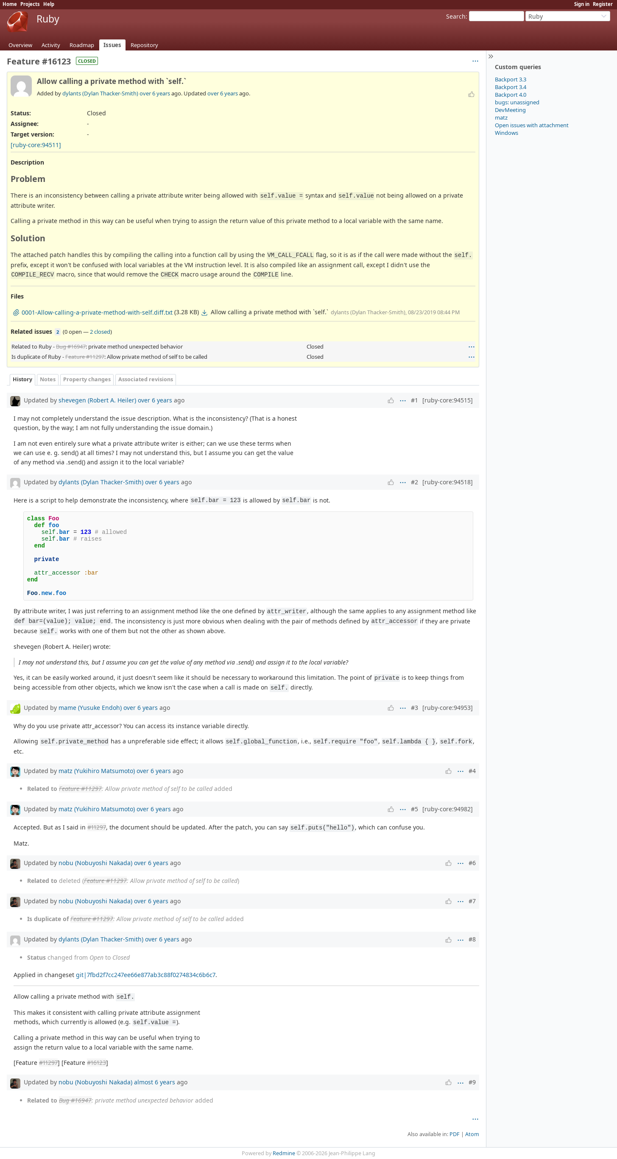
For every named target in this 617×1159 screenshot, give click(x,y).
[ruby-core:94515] (447, 400)
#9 (472, 1082)
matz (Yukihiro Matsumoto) (97, 771)
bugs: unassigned (517, 102)
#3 (414, 708)
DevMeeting (510, 110)
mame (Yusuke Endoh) (90, 708)
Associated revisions (145, 379)
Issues (112, 45)
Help (48, 4)
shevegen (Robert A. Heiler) (97, 400)
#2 (414, 482)
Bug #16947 (71, 346)
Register (603, 4)
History (22, 379)
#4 (472, 771)
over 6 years (155, 93)
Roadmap (82, 45)
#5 (414, 809)
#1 (414, 400)
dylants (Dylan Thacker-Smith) (100, 93)
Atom (472, 1134)
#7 (472, 901)
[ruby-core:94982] (447, 809)
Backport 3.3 (510, 79)
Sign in (581, 4)
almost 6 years (154, 1082)
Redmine (284, 1153)
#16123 (96, 1062)
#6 (472, 863)
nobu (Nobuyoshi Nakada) (95, 863)
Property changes (87, 379)
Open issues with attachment (532, 125)
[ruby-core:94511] (36, 145)
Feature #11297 (84, 356)
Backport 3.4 (510, 87)
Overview (20, 45)
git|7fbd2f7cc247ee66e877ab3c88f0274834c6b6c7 (145, 975)
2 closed (100, 331)
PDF (454, 1134)
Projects (30, 4)
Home (10, 4)
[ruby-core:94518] (447, 482)
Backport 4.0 (510, 94)
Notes (48, 379)
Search (456, 16)
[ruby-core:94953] (447, 708)
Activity (51, 45)
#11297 (96, 827)
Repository (144, 45)
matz (501, 117)
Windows (506, 133)
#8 (472, 939)
